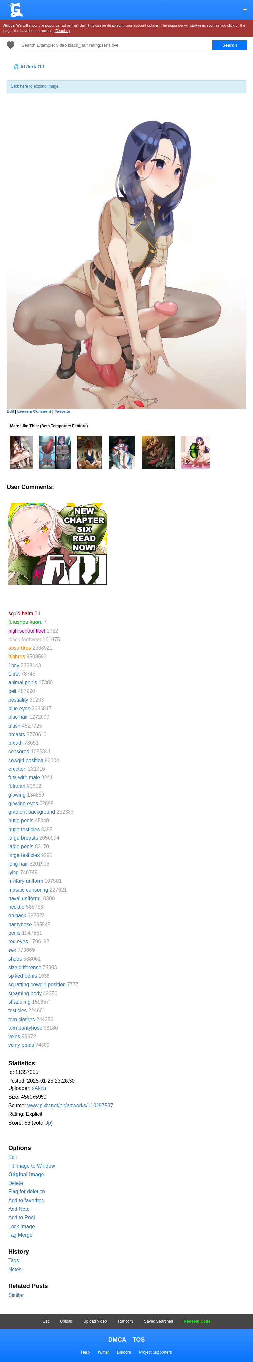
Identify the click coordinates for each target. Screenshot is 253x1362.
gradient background (31, 812)
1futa (14, 674)
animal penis (22, 682)
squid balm (20, 613)
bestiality (18, 700)
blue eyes (19, 708)
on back (17, 915)
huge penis (20, 820)
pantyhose (20, 924)
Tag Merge (20, 1235)
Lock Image (21, 1226)
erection (17, 769)
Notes (15, 1269)
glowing (17, 795)
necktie (16, 907)
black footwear (25, 639)
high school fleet (26, 631)
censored (18, 751)
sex (12, 950)
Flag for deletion (26, 1191)
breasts (16, 734)
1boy (13, 665)
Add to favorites (26, 1200)
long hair (18, 864)
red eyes (18, 941)
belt (12, 691)
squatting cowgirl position (37, 984)
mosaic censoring (28, 890)
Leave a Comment (34, 411)
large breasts (23, 838)
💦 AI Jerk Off (28, 66)
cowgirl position (25, 760)
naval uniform (23, 898)
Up (47, 1123)
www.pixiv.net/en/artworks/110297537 (70, 1105)
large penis (20, 846)
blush (14, 726)
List (46, 1321)
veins (14, 1036)
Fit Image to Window (31, 1166)
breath (15, 743)
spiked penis (22, 976)
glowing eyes (23, 803)
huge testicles (24, 829)
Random (125, 1321)
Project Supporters (155, 1352)
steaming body (25, 993)
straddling (19, 1002)
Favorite (62, 411)
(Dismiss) (62, 31)
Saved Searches (158, 1321)
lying (13, 872)
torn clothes (21, 1019)
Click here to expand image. (35, 86)
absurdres (19, 648)
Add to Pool (21, 1217)
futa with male (24, 777)
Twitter (103, 1352)
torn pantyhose (25, 1028)
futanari (16, 786)
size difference (24, 967)
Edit (12, 1157)
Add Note (19, 1209)
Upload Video (95, 1321)
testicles (17, 1010)
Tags (13, 1260)
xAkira (39, 1088)
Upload (66, 1321)
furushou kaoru (25, 622)
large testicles (24, 855)
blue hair (18, 717)
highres (16, 656)
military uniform (25, 881)
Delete (15, 1183)
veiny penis (21, 1045)
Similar (16, 1295)
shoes (15, 959)
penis (14, 933)
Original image (26, 1174)
